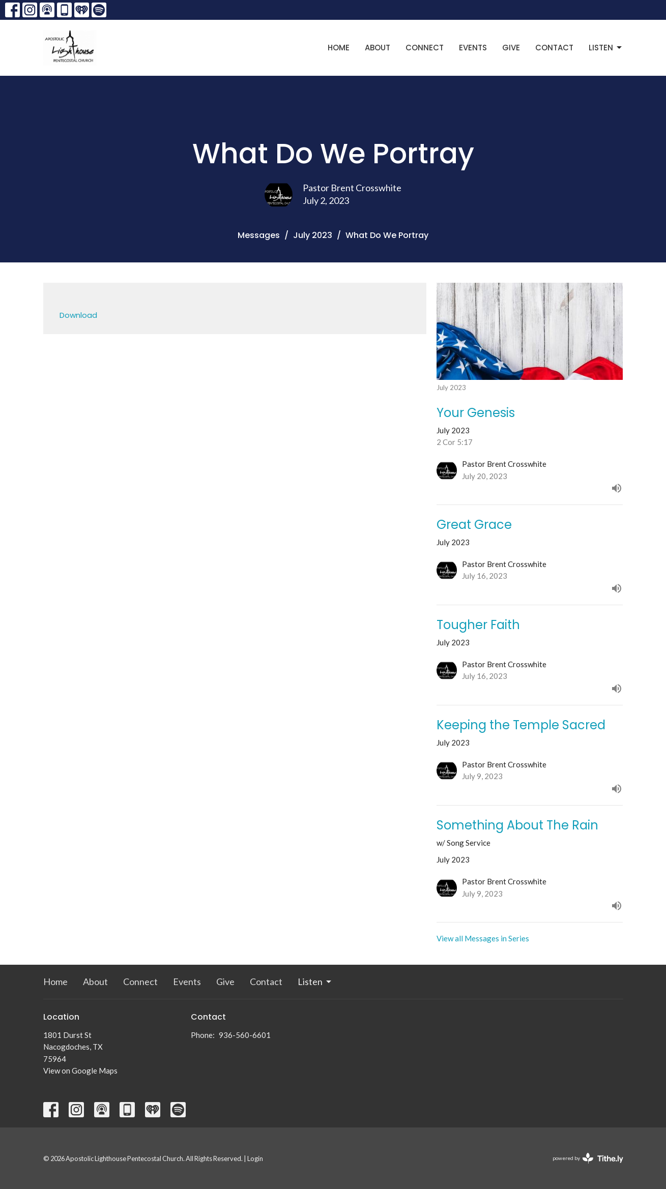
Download (78, 315)
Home (339, 47)
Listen (606, 47)
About (377, 47)
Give (511, 47)
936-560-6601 (245, 1034)
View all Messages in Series (483, 938)
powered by (588, 1158)
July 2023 (312, 235)
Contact (554, 47)
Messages (259, 235)
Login (255, 1158)
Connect (425, 47)
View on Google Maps (80, 1070)
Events (473, 47)
